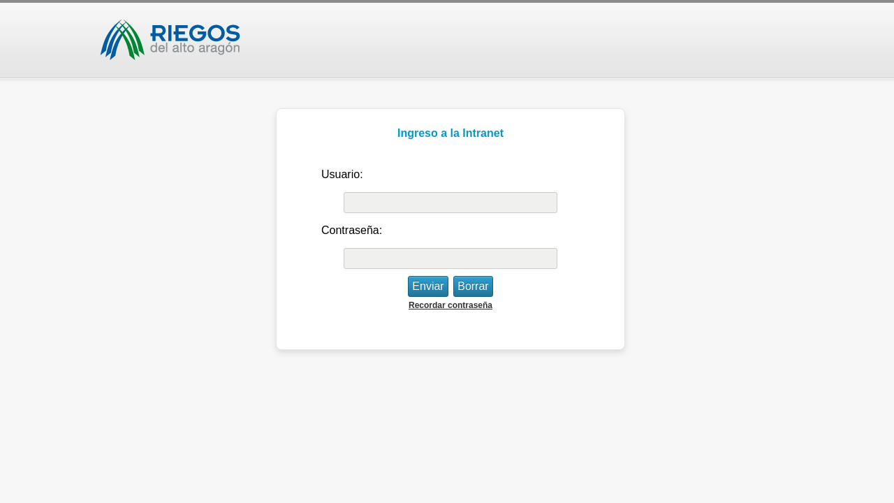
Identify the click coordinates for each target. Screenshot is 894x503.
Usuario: (342, 174)
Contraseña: (351, 230)
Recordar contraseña (450, 305)
